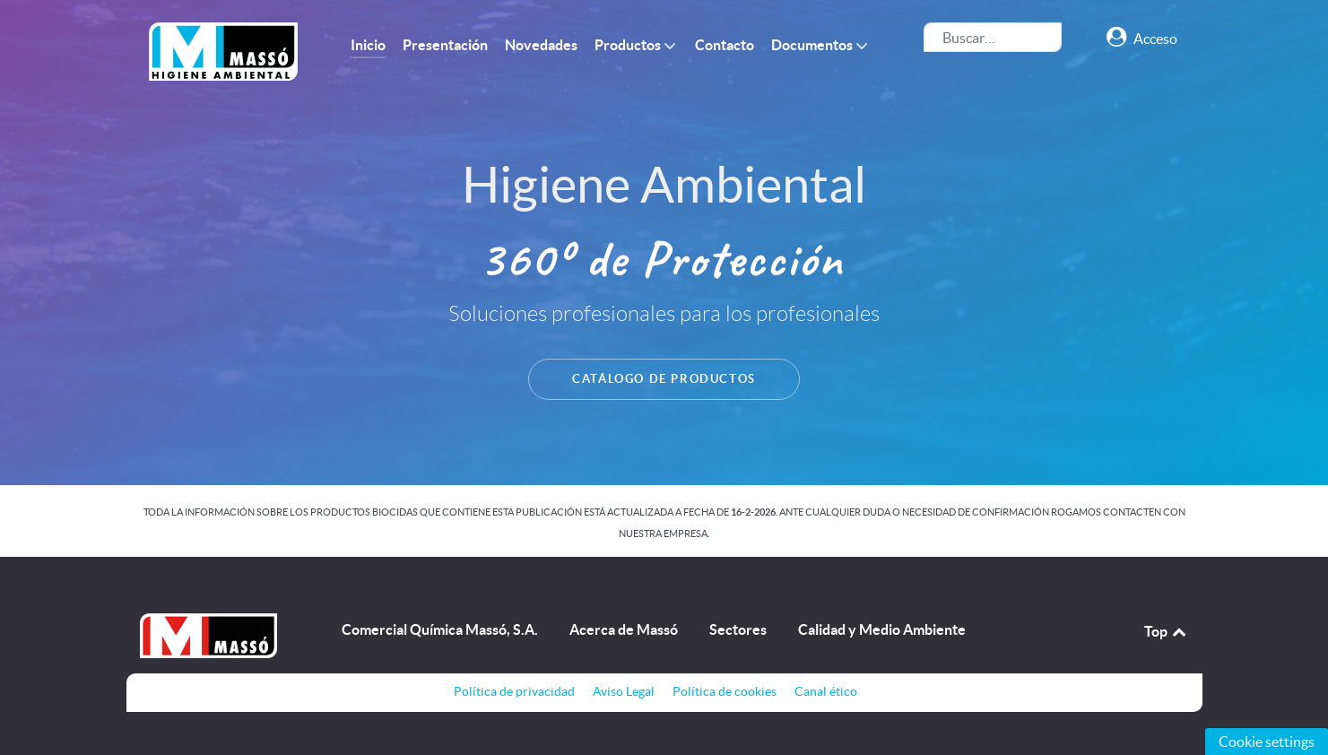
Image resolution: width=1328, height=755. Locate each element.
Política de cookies (725, 691)
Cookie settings (1267, 741)
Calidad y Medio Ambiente (882, 629)
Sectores (738, 629)
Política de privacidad (514, 691)
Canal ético (825, 691)
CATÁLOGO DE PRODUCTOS (664, 379)
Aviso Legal (624, 691)
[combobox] (993, 37)
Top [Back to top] (1166, 631)
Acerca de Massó (623, 629)
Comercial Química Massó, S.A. (440, 629)
